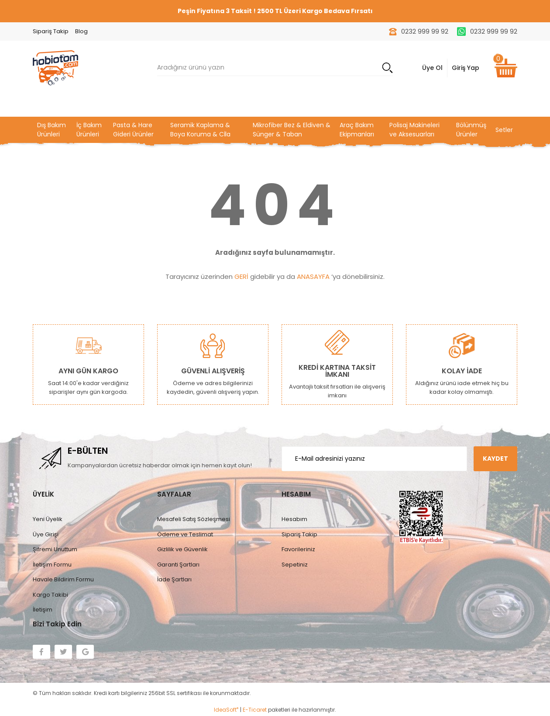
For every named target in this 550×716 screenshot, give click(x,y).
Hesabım (294, 519)
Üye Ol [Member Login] (432, 67)
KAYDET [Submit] (495, 458)
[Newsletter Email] (374, 458)
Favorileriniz (298, 549)
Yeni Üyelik (47, 519)
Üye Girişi (45, 534)
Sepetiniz (295, 564)
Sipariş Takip (51, 31)
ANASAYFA (313, 276)
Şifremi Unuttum (55, 549)
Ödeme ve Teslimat (185, 534)
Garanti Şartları (178, 564)
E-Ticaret (255, 709)
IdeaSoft (226, 709)
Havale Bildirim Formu (63, 579)
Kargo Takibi (50, 595)
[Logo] (55, 67)
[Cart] (506, 68)
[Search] (275, 68)
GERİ (241, 276)
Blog (81, 31)
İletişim (42, 609)
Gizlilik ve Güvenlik (182, 549)
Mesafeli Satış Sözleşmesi (193, 519)
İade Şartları (174, 579)
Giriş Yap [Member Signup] (465, 67)
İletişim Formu (52, 564)
